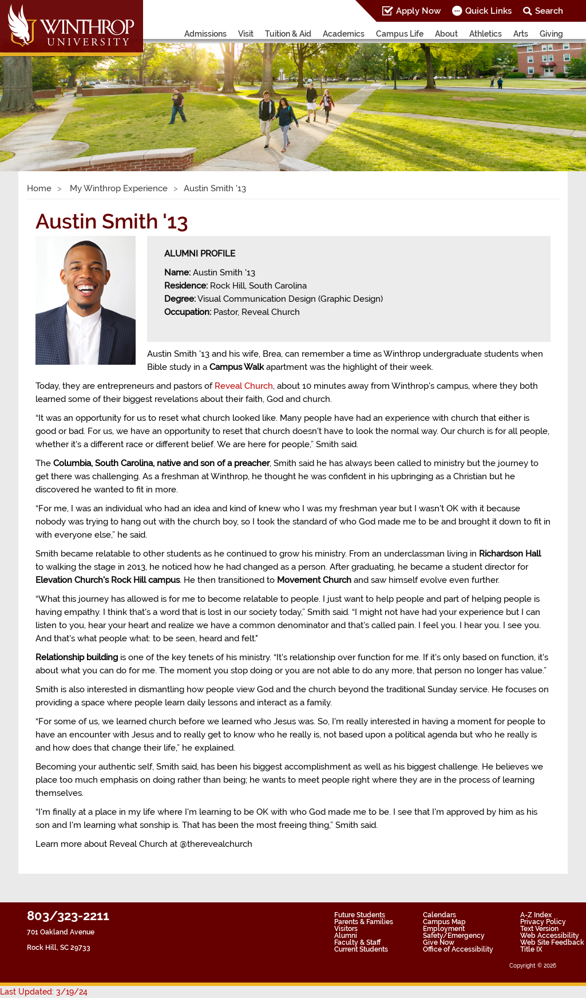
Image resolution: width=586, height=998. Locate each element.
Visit (246, 33)
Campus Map (444, 922)
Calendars (439, 915)
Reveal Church (244, 386)
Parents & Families (363, 922)
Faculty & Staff (357, 942)
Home (39, 188)
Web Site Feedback (552, 942)
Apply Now (418, 11)
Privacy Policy (543, 922)
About (446, 33)
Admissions (205, 33)
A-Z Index (536, 915)
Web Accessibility (549, 936)
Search (549, 11)
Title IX (531, 949)
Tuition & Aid (288, 33)
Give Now (438, 942)
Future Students (359, 915)
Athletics (485, 33)
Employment (444, 929)
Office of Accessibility (458, 949)
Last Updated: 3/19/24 (44, 991)
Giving (551, 33)
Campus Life (399, 33)
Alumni (345, 936)
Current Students (361, 949)
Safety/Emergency (454, 936)
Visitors (346, 929)
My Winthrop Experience (118, 188)
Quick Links (488, 11)
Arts (520, 33)
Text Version (539, 929)
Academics (344, 33)
